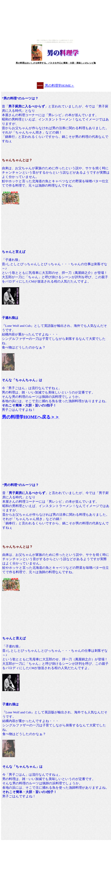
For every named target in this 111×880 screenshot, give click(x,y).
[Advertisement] (55, 72)
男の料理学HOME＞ (59, 85)
